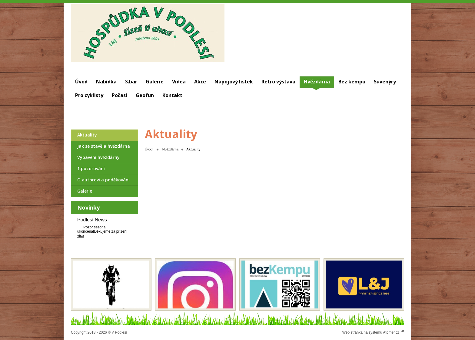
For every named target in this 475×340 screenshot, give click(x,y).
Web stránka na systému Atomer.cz (373, 332)
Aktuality (87, 135)
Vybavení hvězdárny (98, 157)
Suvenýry (385, 81)
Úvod (81, 81)
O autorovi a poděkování (103, 180)
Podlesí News (92, 219)
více (80, 236)
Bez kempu (351, 81)
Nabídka (106, 81)
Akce (200, 81)
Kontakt (172, 95)
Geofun (145, 95)
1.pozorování (91, 168)
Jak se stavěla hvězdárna (103, 146)
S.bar (131, 81)
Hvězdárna (317, 81)
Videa (179, 81)
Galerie (155, 81)
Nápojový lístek (233, 81)
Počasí (119, 95)
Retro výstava (278, 81)
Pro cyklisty (89, 95)
